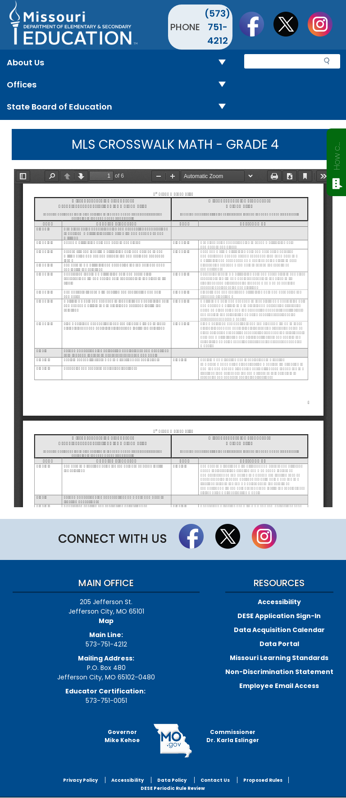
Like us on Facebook (256, 24)
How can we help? (336, 154)
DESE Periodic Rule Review (173, 788)
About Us (120, 62)
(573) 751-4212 (217, 27)
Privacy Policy (80, 780)
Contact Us (215, 780)
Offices (120, 85)
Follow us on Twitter (290, 24)
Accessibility (279, 601)
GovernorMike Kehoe (122, 736)
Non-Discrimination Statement (279, 671)
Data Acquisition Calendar (279, 629)
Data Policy (172, 780)
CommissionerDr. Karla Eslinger (232, 736)
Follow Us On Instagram (324, 24)
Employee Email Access (279, 685)
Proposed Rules (262, 780)
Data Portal (279, 643)
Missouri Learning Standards (279, 657)
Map (106, 620)
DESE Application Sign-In (279, 615)
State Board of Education (120, 107)
